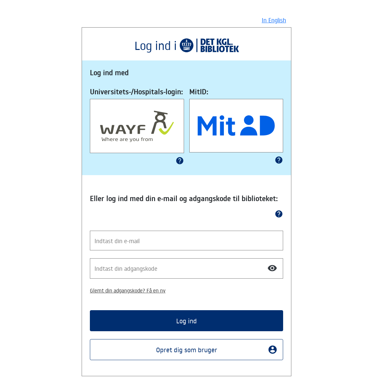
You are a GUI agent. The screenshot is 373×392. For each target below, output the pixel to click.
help (179, 160)
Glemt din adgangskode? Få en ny (128, 290)
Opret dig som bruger (217, 350)
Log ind (186, 320)
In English (274, 20)
